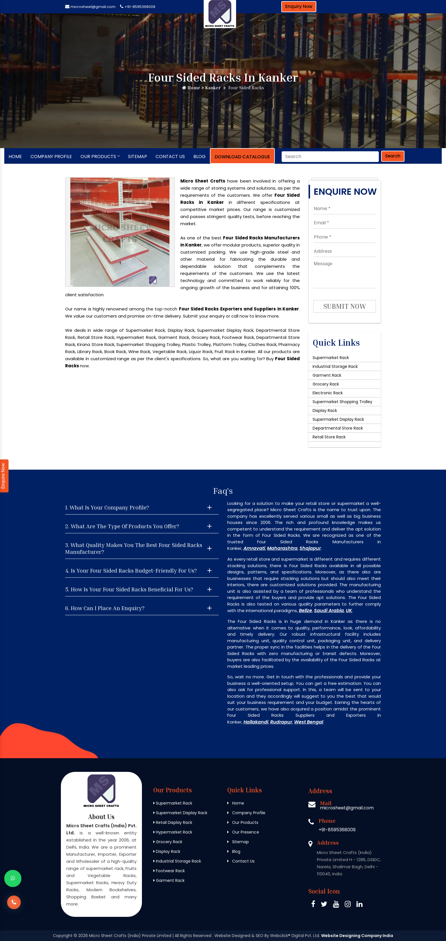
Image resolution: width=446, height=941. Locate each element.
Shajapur (310, 548)
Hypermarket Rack (172, 832)
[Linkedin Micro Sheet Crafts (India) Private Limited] (359, 905)
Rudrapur (281, 722)
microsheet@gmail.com (93, 6)
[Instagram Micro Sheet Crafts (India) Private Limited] (348, 905)
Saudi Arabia (329, 610)
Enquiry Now (298, 6)
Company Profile (51, 156)
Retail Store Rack (329, 437)
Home (191, 87)
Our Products (99, 156)
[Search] (330, 156)
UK (349, 610)
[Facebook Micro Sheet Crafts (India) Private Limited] (313, 905)
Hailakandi (255, 722)
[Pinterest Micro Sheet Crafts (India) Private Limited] (336, 905)
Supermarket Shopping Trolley (342, 402)
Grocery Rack (326, 384)
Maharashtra (282, 548)
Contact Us (170, 156)
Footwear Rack (169, 871)
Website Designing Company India (357, 935)
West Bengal (308, 722)
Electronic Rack (328, 393)
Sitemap (137, 156)
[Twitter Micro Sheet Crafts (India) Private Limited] (324, 905)
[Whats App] (13, 878)
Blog (199, 156)
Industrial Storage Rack (335, 366)
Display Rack (325, 410)
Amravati (254, 548)
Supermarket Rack (331, 357)
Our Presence (243, 832)
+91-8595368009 (140, 6)
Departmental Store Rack (338, 428)
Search (392, 156)
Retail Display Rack (172, 822)
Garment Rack (327, 375)
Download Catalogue (242, 157)
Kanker (211, 87)
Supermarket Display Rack (338, 419)
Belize (305, 610)
